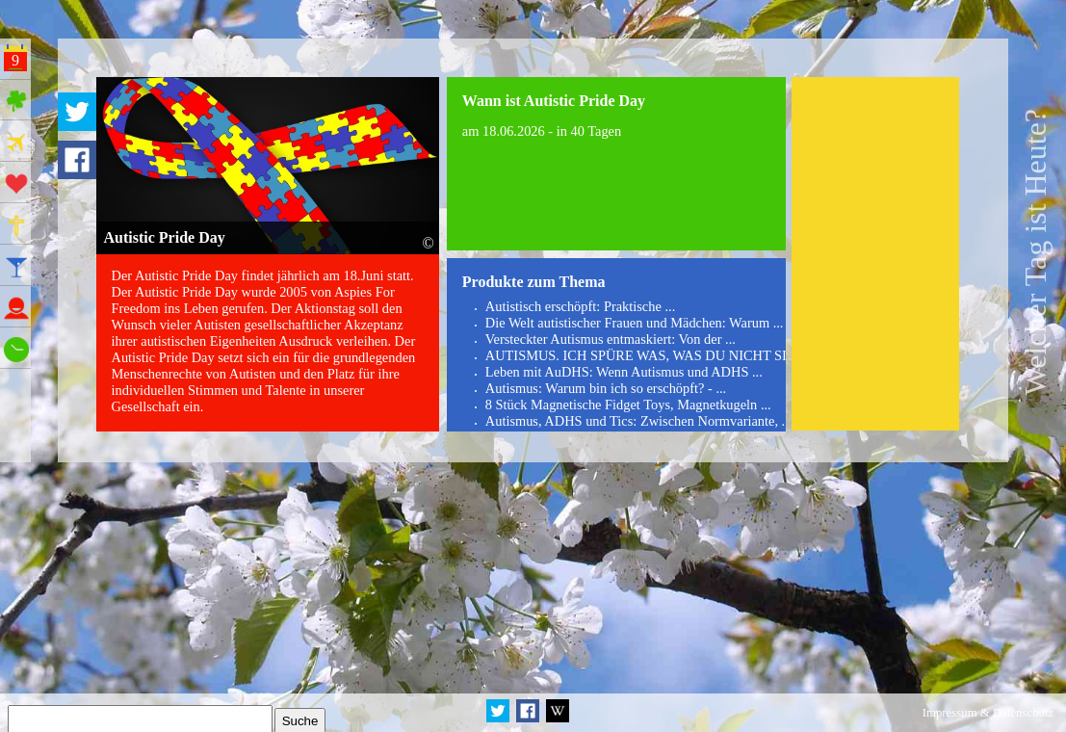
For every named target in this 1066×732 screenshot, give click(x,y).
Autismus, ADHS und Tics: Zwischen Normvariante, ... (639, 421)
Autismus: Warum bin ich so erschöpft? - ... (605, 388)
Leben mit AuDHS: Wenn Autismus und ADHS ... (624, 371)
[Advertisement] (875, 254)
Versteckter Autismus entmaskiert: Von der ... (610, 339)
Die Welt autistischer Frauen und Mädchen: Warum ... (634, 322)
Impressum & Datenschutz (988, 712)
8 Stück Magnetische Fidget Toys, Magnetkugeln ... (628, 404)
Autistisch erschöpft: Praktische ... (580, 306)
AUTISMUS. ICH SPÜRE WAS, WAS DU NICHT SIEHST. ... (661, 355)
